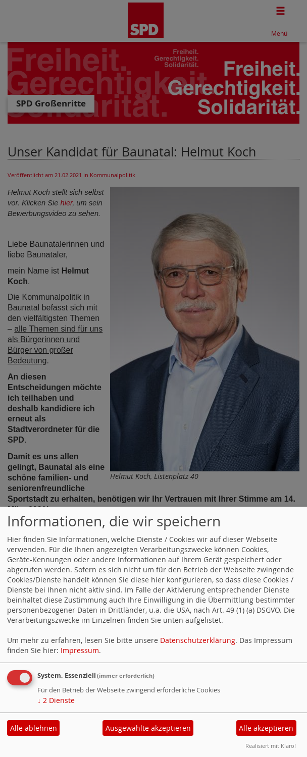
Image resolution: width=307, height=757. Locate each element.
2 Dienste (56, 700)
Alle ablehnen (33, 728)
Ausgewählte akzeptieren (148, 728)
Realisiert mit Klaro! (270, 745)
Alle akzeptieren (266, 728)
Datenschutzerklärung (197, 640)
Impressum (80, 650)
